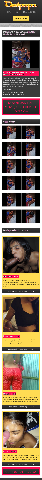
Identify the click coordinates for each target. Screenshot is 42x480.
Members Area (29, 12)
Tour (17, 12)
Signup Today (21, 18)
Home (8, 12)
